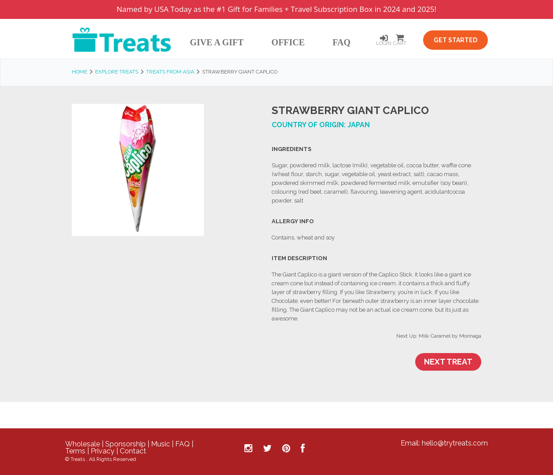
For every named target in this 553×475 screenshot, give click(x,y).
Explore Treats (116, 72)
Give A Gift (216, 42)
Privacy (102, 451)
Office (288, 42)
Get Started (455, 40)
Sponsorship (125, 444)
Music (160, 444)
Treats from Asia (170, 72)
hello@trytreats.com (455, 443)
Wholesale (82, 444)
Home (79, 72)
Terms (75, 451)
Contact (133, 451)
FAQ (341, 42)
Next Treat (448, 361)
